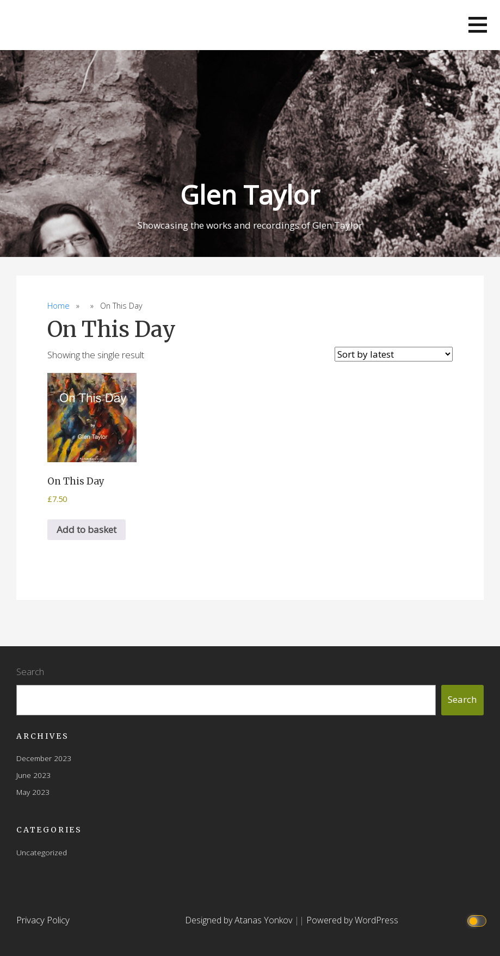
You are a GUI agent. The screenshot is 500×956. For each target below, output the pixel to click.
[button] (478, 24)
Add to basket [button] (86, 529)
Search (30, 671)
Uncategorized (41, 852)
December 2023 (43, 758)
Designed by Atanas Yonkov (239, 920)
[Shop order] (394, 354)
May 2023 (33, 792)
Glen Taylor (250, 194)
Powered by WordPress (352, 920)
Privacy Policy (43, 920)
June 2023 (33, 775)
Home (58, 306)
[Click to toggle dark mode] (478, 920)
